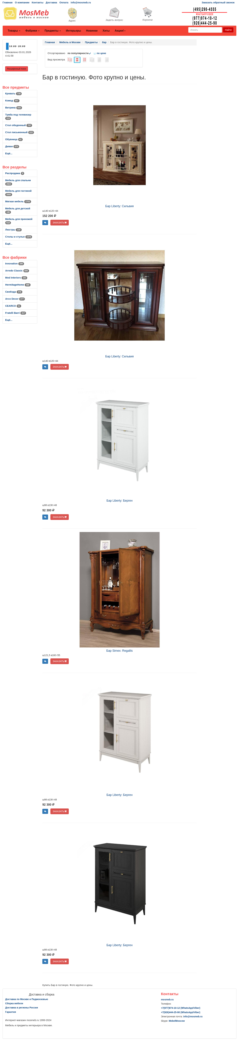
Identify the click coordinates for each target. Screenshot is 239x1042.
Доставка (51, 2)
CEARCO (13, 306)
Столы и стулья (18, 236)
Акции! (120, 30)
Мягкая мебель (18, 201)
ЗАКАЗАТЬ (60, 222)
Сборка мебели (14, 1003)
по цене (99, 53)
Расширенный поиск (16, 69)
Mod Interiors (16, 277)
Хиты (106, 30)
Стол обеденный (18, 125)
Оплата (63, 2)
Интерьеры (73, 30)
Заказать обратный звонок (218, 2)
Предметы (53, 30)
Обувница (14, 139)
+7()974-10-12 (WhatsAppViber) (180, 1008)
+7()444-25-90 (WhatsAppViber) (180, 1012)
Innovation (14, 263)
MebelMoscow (177, 1021)
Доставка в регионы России (21, 1007)
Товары (14, 30)
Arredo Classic (17, 270)
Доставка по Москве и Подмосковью (26, 999)
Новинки (92, 30)
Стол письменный (19, 132)
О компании (22, 2)
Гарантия (10, 1012)
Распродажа (14, 173)
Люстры (13, 229)
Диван (12, 146)
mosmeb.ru (167, 999)
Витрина (13, 107)
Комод (12, 100)
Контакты (37, 2)
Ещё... (8, 153)
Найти (228, 30)
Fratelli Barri (15, 313)
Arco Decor (15, 298)
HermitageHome (18, 284)
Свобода (13, 291)
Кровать (13, 93)
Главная (8, 2)
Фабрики (32, 30)
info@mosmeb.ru (81, 2)
